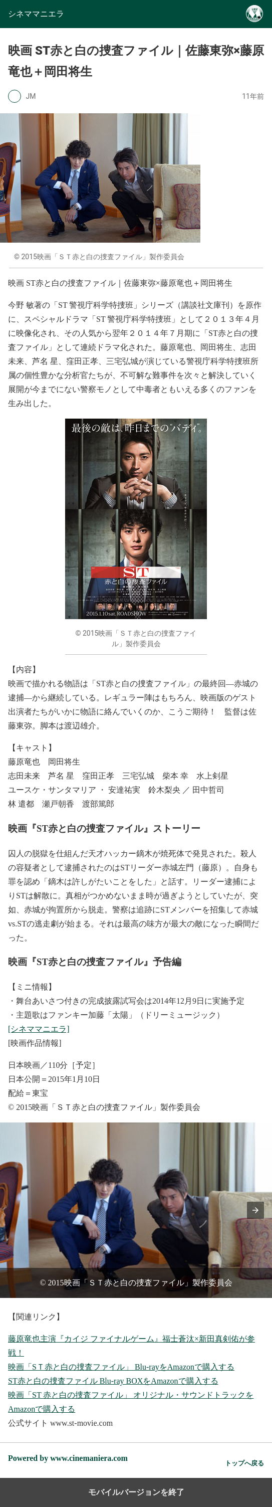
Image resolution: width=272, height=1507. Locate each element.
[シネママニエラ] (39, 1029)
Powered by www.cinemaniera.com (68, 1458)
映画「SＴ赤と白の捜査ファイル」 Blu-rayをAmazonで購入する (121, 1367)
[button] (255, 1210)
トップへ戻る (244, 1463)
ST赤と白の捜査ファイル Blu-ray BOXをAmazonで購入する (113, 1381)
